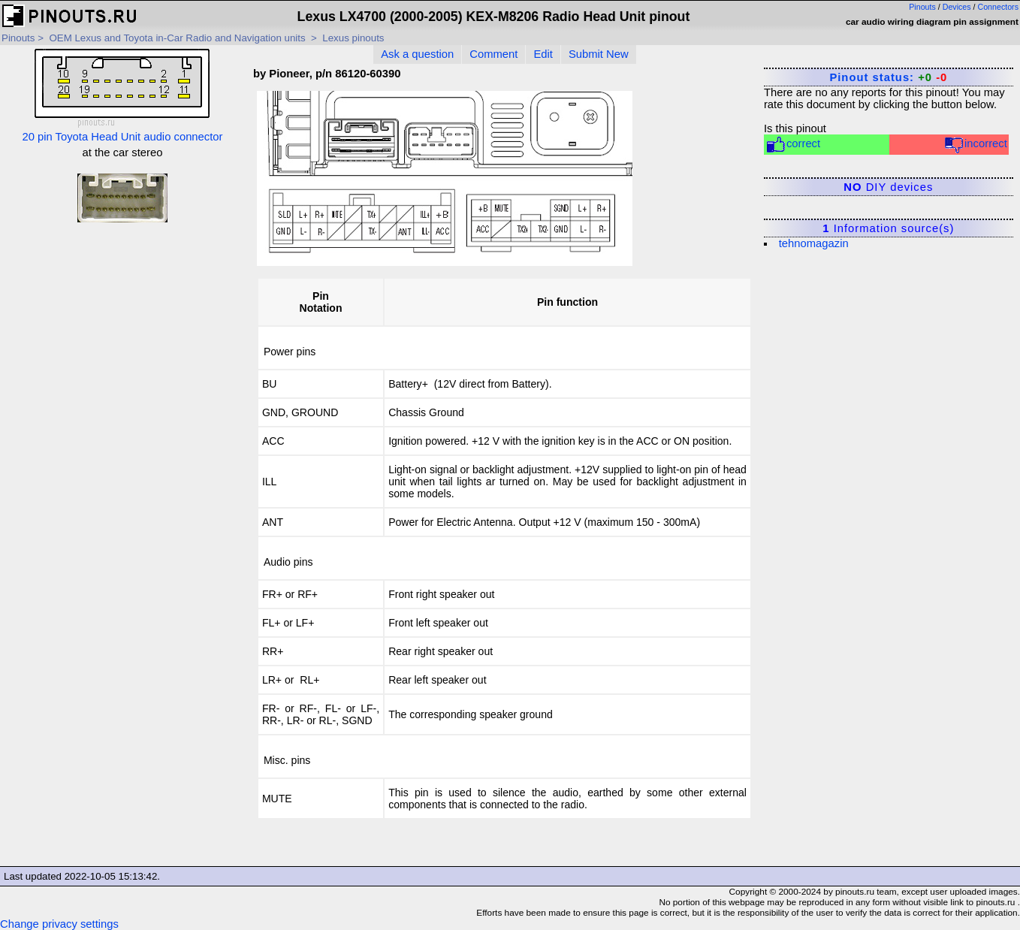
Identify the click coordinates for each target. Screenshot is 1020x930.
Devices (957, 6)
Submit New (599, 54)
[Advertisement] (122, 330)
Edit (543, 54)
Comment (493, 54)
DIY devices (888, 187)
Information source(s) (888, 228)
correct (792, 144)
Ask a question (417, 54)
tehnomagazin (814, 243)
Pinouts (922, 6)
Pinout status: (888, 77)
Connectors (998, 6)
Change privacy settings (59, 924)
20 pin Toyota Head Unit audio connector (122, 96)
